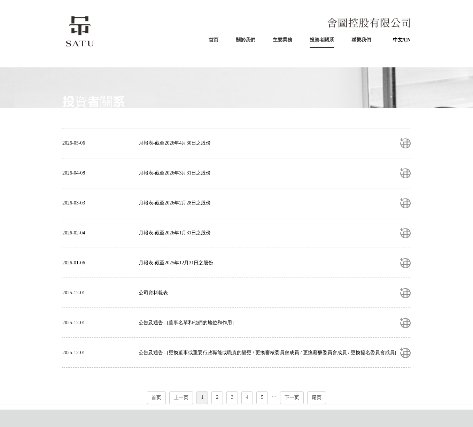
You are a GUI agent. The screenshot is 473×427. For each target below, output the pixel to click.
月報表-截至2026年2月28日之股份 (175, 202)
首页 (213, 39)
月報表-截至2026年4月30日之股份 (175, 143)
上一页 (181, 397)
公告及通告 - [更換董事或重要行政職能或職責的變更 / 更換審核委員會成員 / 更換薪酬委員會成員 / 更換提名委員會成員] (267, 352)
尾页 (316, 397)
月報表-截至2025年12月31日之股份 (176, 262)
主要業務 (282, 39)
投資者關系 (322, 39)
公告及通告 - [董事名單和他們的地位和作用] (186, 322)
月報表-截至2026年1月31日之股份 (175, 232)
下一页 (292, 397)
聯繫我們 (361, 39)
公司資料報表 (153, 292)
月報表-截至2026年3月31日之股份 (175, 173)
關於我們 (245, 39)
